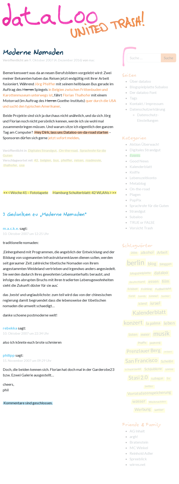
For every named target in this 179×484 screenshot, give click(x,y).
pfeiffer (66, 160)
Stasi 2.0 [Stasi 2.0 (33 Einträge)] (138, 377)
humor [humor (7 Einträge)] (165, 296)
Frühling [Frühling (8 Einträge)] (146, 289)
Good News (139, 161)
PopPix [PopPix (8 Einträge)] (142, 343)
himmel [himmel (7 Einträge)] (153, 296)
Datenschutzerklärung (147, 109)
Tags (133, 98)
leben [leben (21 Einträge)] (169, 323)
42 (36, 160)
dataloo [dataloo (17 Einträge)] (161, 272)
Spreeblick (138, 459)
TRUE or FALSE (142, 222)
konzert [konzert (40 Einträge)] (133, 322)
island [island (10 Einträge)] (142, 303)
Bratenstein (139, 442)
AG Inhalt (137, 431)
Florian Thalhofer (76, 95)
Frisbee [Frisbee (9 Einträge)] (132, 289)
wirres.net (137, 464)
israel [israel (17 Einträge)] (155, 303)
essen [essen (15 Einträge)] (153, 281)
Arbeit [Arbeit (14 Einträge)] (162, 252)
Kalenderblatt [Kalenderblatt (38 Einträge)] (149, 312)
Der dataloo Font (143, 92)
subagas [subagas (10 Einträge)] (157, 378)
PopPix (135, 200)
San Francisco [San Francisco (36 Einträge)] (141, 360)
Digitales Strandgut (42, 150)
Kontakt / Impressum (146, 103)
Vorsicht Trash (141, 228)
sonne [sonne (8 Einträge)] (169, 369)
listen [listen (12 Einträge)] (133, 334)
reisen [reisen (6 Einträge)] (168, 351)
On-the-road (68, 150)
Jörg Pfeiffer (45, 84)
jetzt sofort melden (63, 137)
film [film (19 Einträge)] (165, 281)
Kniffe (135, 172)
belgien (45, 160)
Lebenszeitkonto (143, 177)
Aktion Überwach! (144, 144)
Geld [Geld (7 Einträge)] (132, 296)
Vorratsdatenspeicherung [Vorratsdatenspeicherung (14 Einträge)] (149, 393)
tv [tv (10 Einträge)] (168, 378)
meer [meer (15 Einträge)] (145, 334)
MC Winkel (139, 447)
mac (92, 60)
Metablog (138, 183)
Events (135, 155)
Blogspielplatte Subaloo (149, 87)
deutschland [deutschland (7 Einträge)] (137, 281)
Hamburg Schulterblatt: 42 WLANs (82, 192)
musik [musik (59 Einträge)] (161, 333)
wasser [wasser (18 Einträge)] (139, 401)
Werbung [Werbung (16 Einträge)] (143, 409)
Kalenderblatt (141, 166)
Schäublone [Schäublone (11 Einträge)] (153, 369)
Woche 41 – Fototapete (28, 192)
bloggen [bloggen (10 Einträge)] (166, 264)
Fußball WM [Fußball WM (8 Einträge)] (163, 289)
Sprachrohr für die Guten (149, 205)
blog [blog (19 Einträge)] (152, 263)
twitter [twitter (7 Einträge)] (149, 386)
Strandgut (137, 211)
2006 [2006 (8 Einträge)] (134, 253)
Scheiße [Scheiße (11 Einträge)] (167, 361)
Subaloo (136, 216)
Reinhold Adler (141, 453)
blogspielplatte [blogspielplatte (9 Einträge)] (140, 273)
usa (21, 165)
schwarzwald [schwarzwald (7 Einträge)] (133, 369)
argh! (134, 436)
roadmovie (93, 160)
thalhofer (10, 165)
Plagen (135, 194)
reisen (78, 160)
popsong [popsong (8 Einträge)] (155, 343)
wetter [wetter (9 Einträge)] (159, 410)
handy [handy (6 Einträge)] (141, 296)
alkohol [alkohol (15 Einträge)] (147, 252)
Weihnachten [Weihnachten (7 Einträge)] (157, 401)
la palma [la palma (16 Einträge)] (153, 323)
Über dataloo (140, 81)
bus (56, 160)
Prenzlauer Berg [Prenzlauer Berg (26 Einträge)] (143, 350)
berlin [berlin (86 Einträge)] (136, 262)
